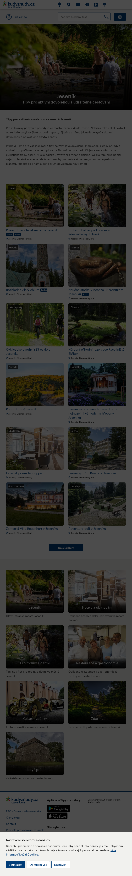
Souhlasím (16, 864)
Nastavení (60, 864)
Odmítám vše (38, 864)
